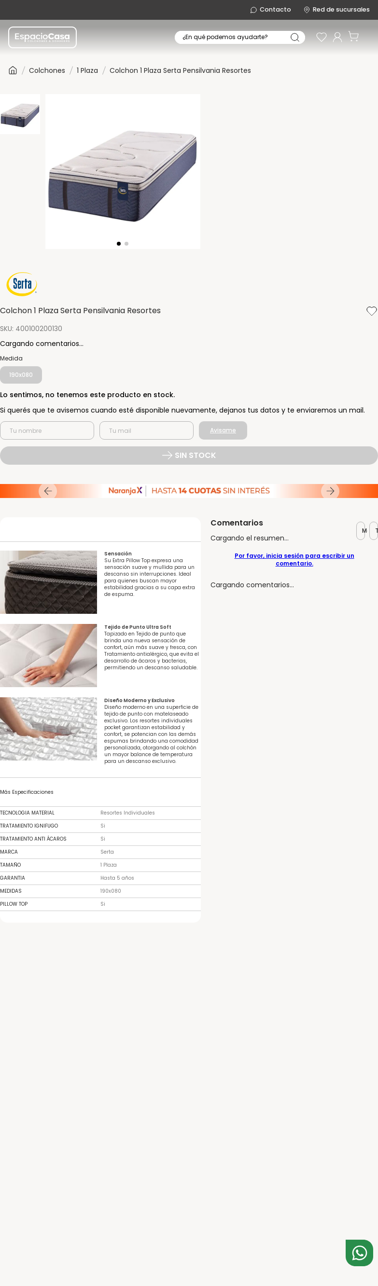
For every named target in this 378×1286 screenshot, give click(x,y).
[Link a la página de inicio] (12, 70)
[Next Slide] (330, 491)
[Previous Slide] (48, 491)
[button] (21, 375)
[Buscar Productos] (295, 37)
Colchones (47, 70)
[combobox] (239, 37)
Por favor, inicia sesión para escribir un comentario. (294, 559)
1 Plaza (87, 70)
